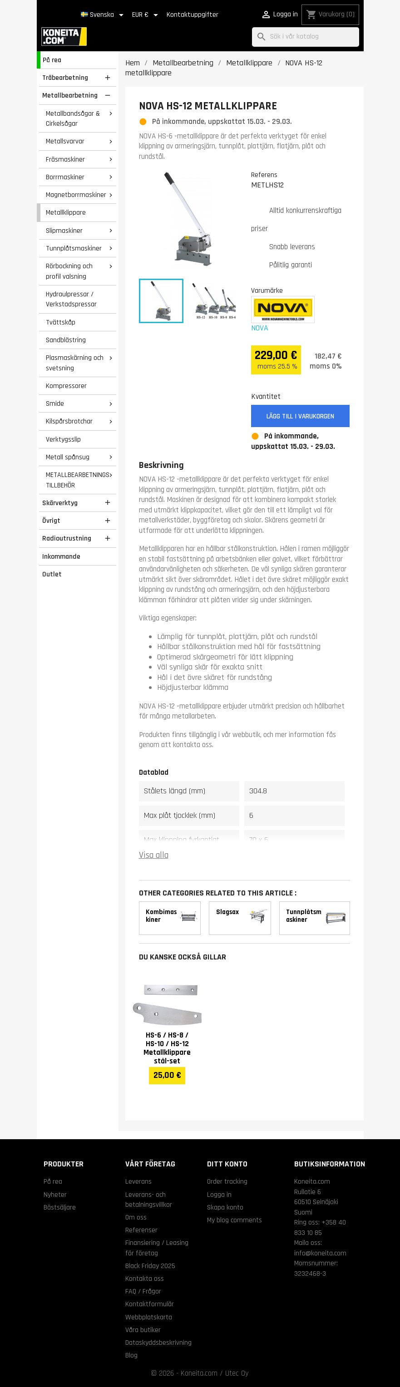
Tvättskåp (60, 322)
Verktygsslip (63, 439)
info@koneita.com (320, 1253)
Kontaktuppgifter (192, 15)
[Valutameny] (146, 15)
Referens (264, 174)
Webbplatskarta (148, 1317)
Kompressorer (66, 385)
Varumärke (267, 290)
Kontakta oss (144, 1278)
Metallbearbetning (70, 95)
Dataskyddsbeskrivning (158, 1342)
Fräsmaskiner (65, 159)
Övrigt (51, 520)
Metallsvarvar (65, 141)
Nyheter (55, 1194)
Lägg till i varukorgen (300, 416)
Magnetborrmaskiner (76, 194)
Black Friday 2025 (150, 1265)
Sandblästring (66, 339)
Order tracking (227, 1181)
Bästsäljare (60, 1207)
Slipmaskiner (64, 230)
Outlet (52, 574)
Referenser (141, 1230)
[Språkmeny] (104, 15)
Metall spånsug (67, 457)
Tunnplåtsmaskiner (74, 248)
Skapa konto (225, 1207)
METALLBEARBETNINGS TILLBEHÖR (77, 480)
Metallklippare (66, 212)
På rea (52, 59)
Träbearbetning (65, 77)
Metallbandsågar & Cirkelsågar (73, 118)
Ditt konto (227, 1164)
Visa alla (153, 855)
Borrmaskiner (65, 177)
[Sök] (305, 37)
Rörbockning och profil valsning (69, 271)
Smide (55, 403)
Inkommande (61, 556)
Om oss (136, 1217)
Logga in (219, 1194)
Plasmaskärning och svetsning (75, 363)
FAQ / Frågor (143, 1291)
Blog (131, 1355)
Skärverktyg (60, 502)
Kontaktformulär (149, 1303)
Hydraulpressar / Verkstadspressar (71, 299)
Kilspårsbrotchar (69, 421)
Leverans (138, 1181)
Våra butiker (143, 1329)
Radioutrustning (66, 538)
